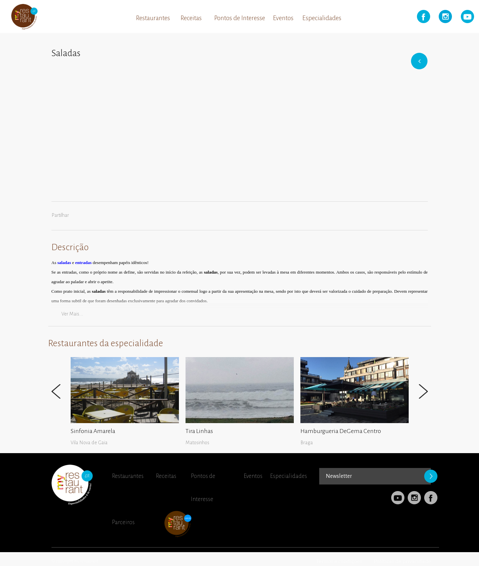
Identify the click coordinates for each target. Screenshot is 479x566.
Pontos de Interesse (239, 18)
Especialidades (321, 18)
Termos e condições (339, 561)
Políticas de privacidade (402, 561)
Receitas (191, 18)
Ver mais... (72, 313)
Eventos (283, 18)
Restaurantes (153, 18)
